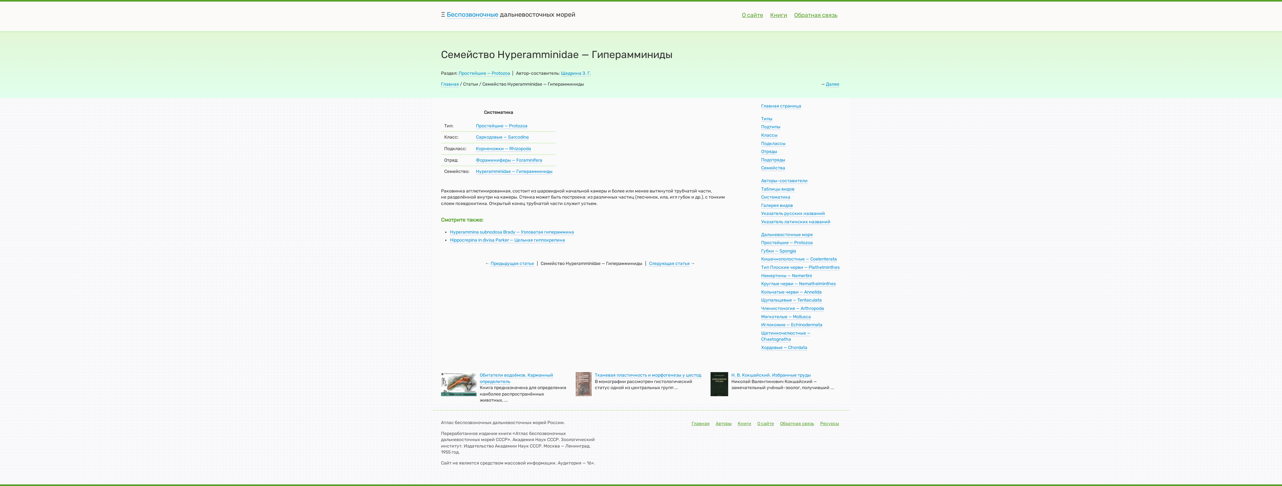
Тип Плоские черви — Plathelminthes (800, 267)
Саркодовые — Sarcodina (502, 137)
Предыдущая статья (512, 263)
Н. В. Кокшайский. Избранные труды (771, 375)
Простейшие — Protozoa (484, 73)
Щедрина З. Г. (576, 73)
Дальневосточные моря (787, 234)
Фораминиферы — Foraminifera (509, 160)
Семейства (773, 168)
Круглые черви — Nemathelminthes (798, 283)
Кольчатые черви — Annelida (791, 292)
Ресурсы (829, 423)
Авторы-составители (784, 180)
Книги (778, 15)
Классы (769, 135)
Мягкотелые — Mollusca (786, 317)
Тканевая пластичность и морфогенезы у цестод (648, 375)
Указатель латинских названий (795, 222)
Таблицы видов (778, 189)
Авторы (724, 423)
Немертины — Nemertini (786, 275)
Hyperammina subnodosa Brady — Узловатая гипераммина (512, 232)
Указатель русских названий (793, 213)
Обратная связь (815, 15)
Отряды (769, 151)
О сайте (752, 15)
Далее (832, 84)
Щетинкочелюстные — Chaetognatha (786, 336)
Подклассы (773, 143)
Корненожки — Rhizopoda (503, 148)
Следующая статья (669, 263)
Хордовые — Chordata (784, 347)
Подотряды (773, 160)
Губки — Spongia (778, 251)
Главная (450, 84)
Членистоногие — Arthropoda (792, 308)
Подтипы (770, 127)
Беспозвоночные (472, 14)
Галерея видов (777, 205)
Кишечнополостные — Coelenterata (799, 259)
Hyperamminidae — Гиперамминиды (514, 171)
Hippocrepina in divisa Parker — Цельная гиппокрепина (507, 240)
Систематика (775, 197)
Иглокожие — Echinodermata (791, 325)
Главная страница (781, 106)
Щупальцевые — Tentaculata (791, 300)
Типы (766, 119)
